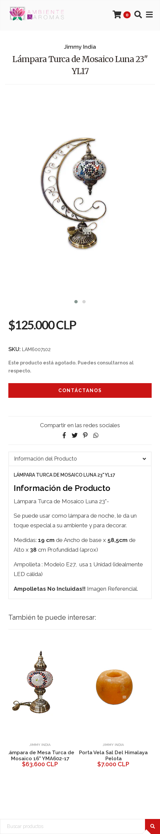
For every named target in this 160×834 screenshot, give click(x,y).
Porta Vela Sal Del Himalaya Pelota (113, 756)
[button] (76, 300)
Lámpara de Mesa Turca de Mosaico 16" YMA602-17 (40, 756)
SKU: (14, 349)
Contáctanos (80, 390)
